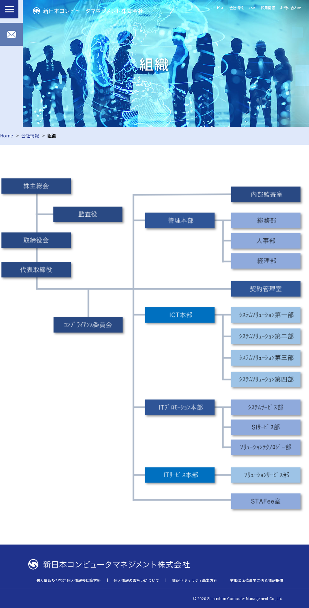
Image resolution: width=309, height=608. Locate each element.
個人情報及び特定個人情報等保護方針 (68, 580)
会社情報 (236, 7)
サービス (217, 7)
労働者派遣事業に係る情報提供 (256, 580)
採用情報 (268, 7)
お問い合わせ (290, 7)
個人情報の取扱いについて (136, 580)
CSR (252, 7)
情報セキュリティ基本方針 (194, 580)
